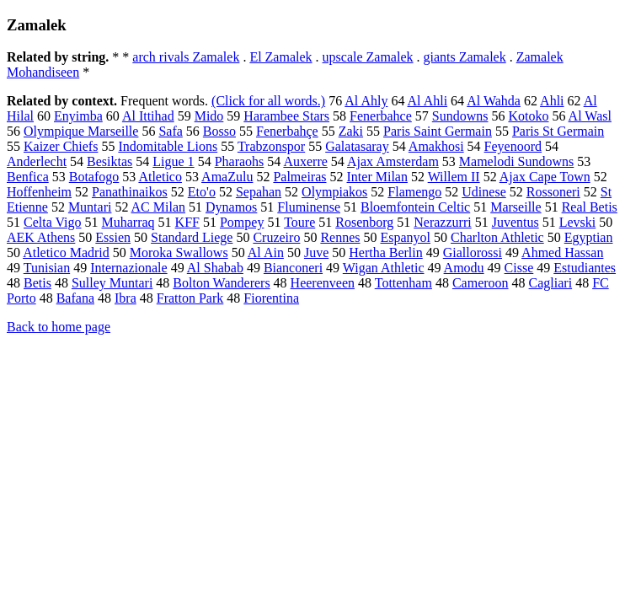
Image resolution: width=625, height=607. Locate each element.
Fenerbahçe (287, 131)
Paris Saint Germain (437, 131)
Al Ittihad (148, 116)
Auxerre (305, 161)
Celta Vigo (53, 222)
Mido (209, 116)
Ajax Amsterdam (393, 161)
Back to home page (58, 327)
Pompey (242, 222)
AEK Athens (41, 237)
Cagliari (551, 283)
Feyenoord (513, 146)
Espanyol (406, 237)
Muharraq (128, 222)
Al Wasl (590, 116)
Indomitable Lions (167, 146)
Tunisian (47, 268)
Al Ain (266, 252)
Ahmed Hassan (562, 252)
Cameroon (480, 283)
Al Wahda (494, 101)
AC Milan (158, 207)
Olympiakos (334, 192)
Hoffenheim (39, 192)
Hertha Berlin (386, 252)
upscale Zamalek (368, 57)
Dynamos (231, 207)
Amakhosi (436, 146)
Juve (316, 252)
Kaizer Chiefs (61, 146)
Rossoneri (553, 192)
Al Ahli (428, 101)
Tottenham (403, 283)
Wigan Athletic (384, 268)
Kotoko (528, 116)
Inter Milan (377, 176)
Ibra (125, 298)
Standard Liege (191, 237)
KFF (187, 222)
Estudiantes (584, 268)
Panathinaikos (130, 192)
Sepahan (258, 192)
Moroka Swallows (179, 252)
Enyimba (78, 116)
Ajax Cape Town (544, 176)
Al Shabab (215, 268)
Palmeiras (299, 176)
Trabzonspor (271, 146)
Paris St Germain (558, 131)
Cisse (519, 268)
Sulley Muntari (112, 283)
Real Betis (589, 207)
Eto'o (202, 192)
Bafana (75, 298)
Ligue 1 (173, 161)
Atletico (160, 176)
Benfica (28, 176)
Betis (37, 283)
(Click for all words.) (268, 101)
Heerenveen (323, 283)
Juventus (515, 222)
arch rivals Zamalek (185, 57)
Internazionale (129, 268)
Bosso (219, 131)
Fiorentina (271, 298)
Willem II (454, 176)
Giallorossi (472, 252)
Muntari (90, 207)
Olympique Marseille (81, 131)
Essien (113, 237)
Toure (299, 222)
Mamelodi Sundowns (516, 161)
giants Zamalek (465, 57)
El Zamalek (280, 57)
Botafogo (94, 176)
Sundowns (460, 116)
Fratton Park (190, 298)
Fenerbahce (381, 116)
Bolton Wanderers (221, 283)
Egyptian (588, 237)
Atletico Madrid (66, 252)
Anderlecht (37, 161)
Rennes (340, 237)
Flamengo (414, 192)
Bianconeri (293, 268)
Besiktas (109, 161)
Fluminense (308, 207)
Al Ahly (366, 101)
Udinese (483, 192)
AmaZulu (227, 176)
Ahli (552, 101)
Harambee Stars (286, 116)
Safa (170, 131)
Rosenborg (364, 222)
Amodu (464, 268)
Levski (577, 222)
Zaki (351, 131)
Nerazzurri (442, 222)
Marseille (515, 207)
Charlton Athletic (497, 237)
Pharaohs (239, 161)
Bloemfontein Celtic (415, 207)
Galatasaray (357, 146)
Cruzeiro (276, 237)
